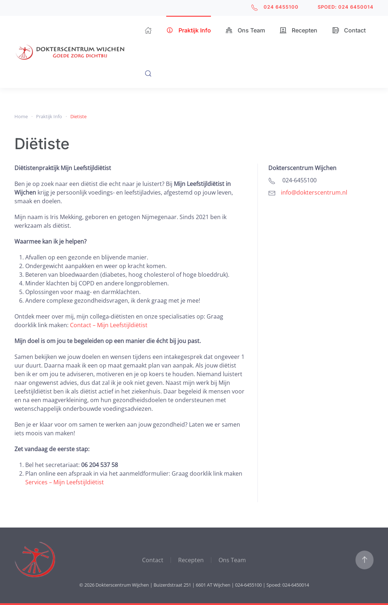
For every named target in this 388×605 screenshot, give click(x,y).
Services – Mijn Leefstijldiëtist (64, 482)
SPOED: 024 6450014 (346, 7)
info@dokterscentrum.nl (314, 192)
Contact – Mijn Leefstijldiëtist (108, 325)
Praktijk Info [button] (188, 30)
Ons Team (245, 30)
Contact (349, 30)
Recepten (298, 30)
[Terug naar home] (79, 51)
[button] (148, 73)
